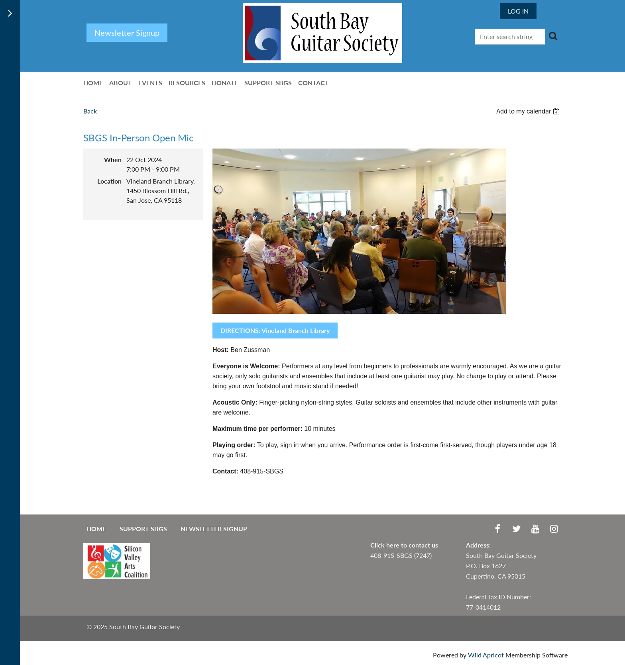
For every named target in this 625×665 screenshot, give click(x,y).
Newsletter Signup (214, 528)
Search (553, 36)
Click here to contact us (404, 545)
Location (109, 181)
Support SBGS (143, 528)
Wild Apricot (486, 655)
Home (96, 528)
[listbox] (529, 111)
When (113, 159)
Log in (518, 11)
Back (90, 111)
